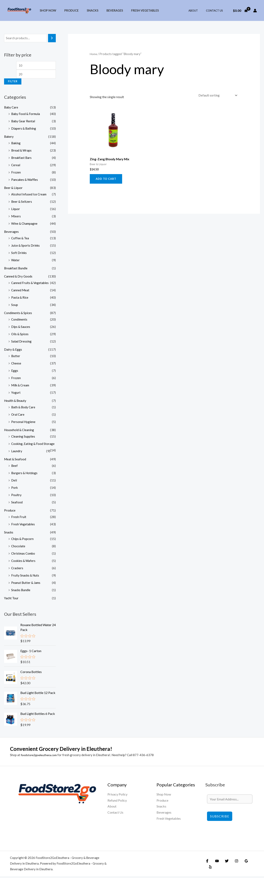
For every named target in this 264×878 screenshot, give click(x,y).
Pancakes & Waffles (25, 181)
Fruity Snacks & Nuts (25, 577)
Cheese (16, 364)
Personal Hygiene (23, 423)
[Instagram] (233, 866)
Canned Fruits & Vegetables (30, 284)
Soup (14, 306)
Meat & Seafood (15, 460)
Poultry (16, 496)
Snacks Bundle (21, 591)
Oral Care (18, 416)
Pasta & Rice (20, 299)
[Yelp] (251, 866)
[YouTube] (216, 866)
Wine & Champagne (25, 225)
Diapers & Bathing (24, 130)
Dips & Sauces (21, 328)
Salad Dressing (21, 343)
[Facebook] (207, 866)
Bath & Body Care (23, 408)
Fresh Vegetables (135, 10)
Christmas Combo (24, 555)
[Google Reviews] (242, 866)
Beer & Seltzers (22, 203)
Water (15, 261)
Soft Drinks (19, 254)
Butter (15, 357)
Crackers (17, 569)
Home (94, 54)
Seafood (17, 503)
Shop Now (46, 10)
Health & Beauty (15, 402)
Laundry (16, 452)
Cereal (15, 166)
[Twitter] (225, 866)
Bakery (9, 138)
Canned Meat (20, 291)
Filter (13, 82)
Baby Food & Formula (26, 115)
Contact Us (215, 10)
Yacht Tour (11, 599)
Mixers (16, 217)
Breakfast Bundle (16, 269)
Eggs (14, 372)
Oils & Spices (20, 335)
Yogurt (16, 394)
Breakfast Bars (21, 159)
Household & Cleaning (19, 431)
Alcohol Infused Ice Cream (29, 195)
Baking (16, 144)
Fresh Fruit (18, 518)
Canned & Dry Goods (18, 278)
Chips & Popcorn (23, 540)
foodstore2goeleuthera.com (40, 757)
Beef (14, 467)
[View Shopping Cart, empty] (240, 10)
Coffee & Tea (20, 239)
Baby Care (11, 109)
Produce (68, 10)
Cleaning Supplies (23, 438)
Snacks (87, 10)
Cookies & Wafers (23, 562)
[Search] (52, 38)
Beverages (107, 10)
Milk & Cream (21, 386)
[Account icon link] (255, 10)
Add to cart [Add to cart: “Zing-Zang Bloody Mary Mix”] (107, 180)
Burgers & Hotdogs (24, 474)
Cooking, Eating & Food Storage (33, 445)
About (197, 10)
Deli (14, 481)
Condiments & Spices (18, 314)
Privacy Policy (117, 796)
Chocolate (18, 547)
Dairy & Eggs (13, 351)
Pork (14, 489)
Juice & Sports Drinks (26, 247)
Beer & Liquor (13, 189)
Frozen (16, 174)
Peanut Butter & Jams (26, 584)
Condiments (19, 321)
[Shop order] (216, 95)
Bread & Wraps (22, 152)
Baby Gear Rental (23, 122)
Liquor (15, 210)
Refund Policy (117, 802)
